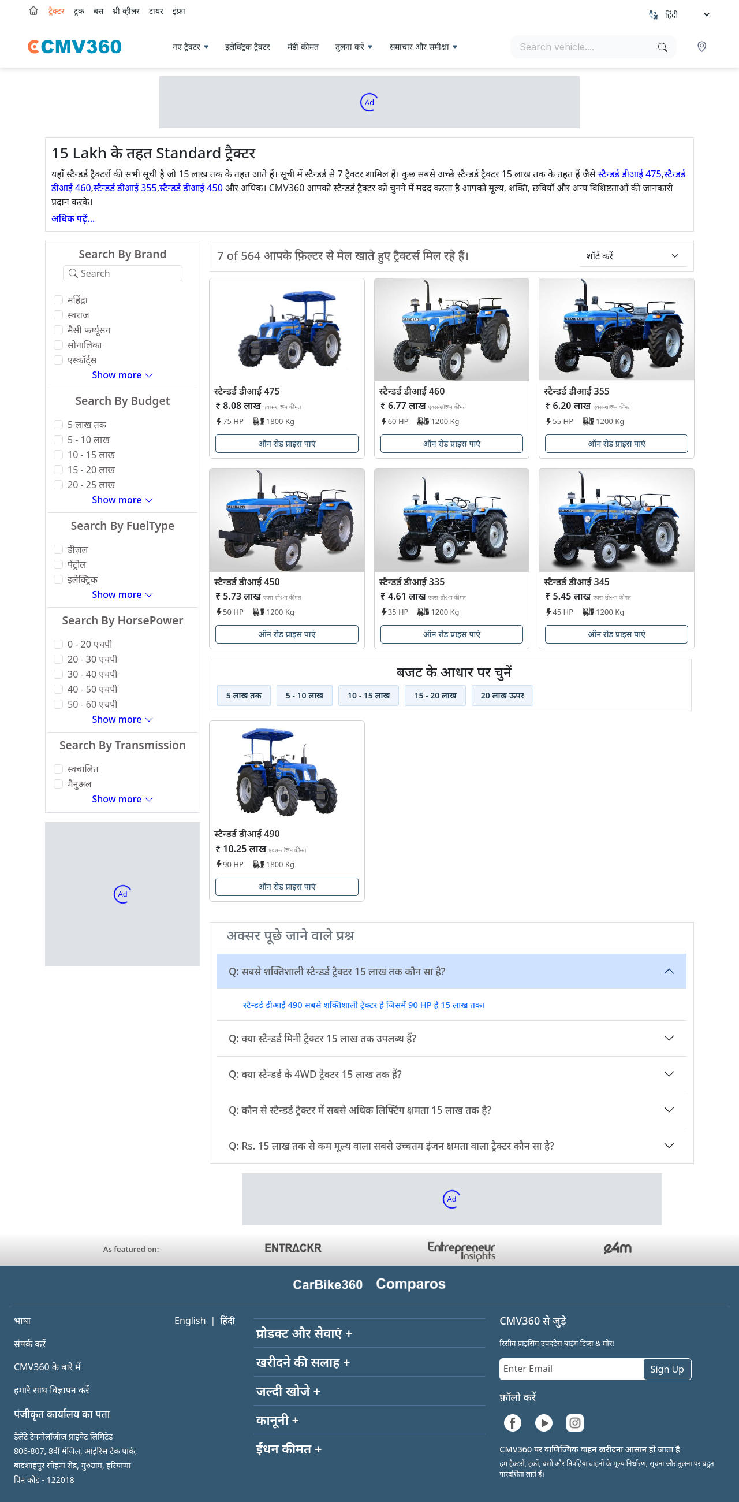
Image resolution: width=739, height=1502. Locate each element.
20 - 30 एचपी (92, 659)
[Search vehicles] (593, 46)
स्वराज (78, 314)
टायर (156, 11)
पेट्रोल (77, 564)
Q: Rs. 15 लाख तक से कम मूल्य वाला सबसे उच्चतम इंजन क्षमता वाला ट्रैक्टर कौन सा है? (391, 1145)
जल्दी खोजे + (288, 1390)
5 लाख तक (87, 424)
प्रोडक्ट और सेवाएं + (304, 1332)
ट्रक (79, 11)
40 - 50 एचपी (92, 689)
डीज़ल (78, 549)
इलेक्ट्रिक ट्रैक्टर (247, 46)
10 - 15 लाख (91, 454)
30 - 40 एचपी (92, 674)
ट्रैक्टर (56, 11)
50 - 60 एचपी (92, 704)
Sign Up (667, 1369)
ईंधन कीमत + (289, 1448)
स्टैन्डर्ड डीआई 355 (125, 187)
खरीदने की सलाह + (303, 1361)
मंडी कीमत (303, 46)
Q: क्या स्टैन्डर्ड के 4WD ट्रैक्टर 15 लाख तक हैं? (315, 1074)
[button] (703, 47)
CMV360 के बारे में (47, 1366)
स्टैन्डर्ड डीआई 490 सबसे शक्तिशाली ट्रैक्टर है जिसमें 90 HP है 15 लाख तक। (364, 1004)
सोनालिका (85, 345)
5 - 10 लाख (89, 439)
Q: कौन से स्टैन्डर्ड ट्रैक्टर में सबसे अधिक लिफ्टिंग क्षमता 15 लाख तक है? (360, 1110)
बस (98, 11)
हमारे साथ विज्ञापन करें (51, 1390)
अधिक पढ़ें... (73, 218)
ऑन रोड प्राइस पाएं (287, 443)
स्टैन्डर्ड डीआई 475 (630, 174)
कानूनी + (278, 1419)
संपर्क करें (30, 1343)
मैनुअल (80, 784)
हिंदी (227, 1320)
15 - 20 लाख (91, 469)
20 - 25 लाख (91, 484)
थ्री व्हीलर (126, 11)
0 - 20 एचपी (90, 644)
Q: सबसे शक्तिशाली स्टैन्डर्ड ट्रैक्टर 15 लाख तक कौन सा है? (337, 971)
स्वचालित (83, 769)
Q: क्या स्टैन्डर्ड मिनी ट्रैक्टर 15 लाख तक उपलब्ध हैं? (322, 1038)
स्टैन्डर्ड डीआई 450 (191, 187)
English (190, 1320)
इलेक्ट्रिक (83, 579)
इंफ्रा (179, 11)
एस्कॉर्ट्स (82, 360)
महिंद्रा (78, 299)
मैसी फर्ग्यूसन (89, 330)
